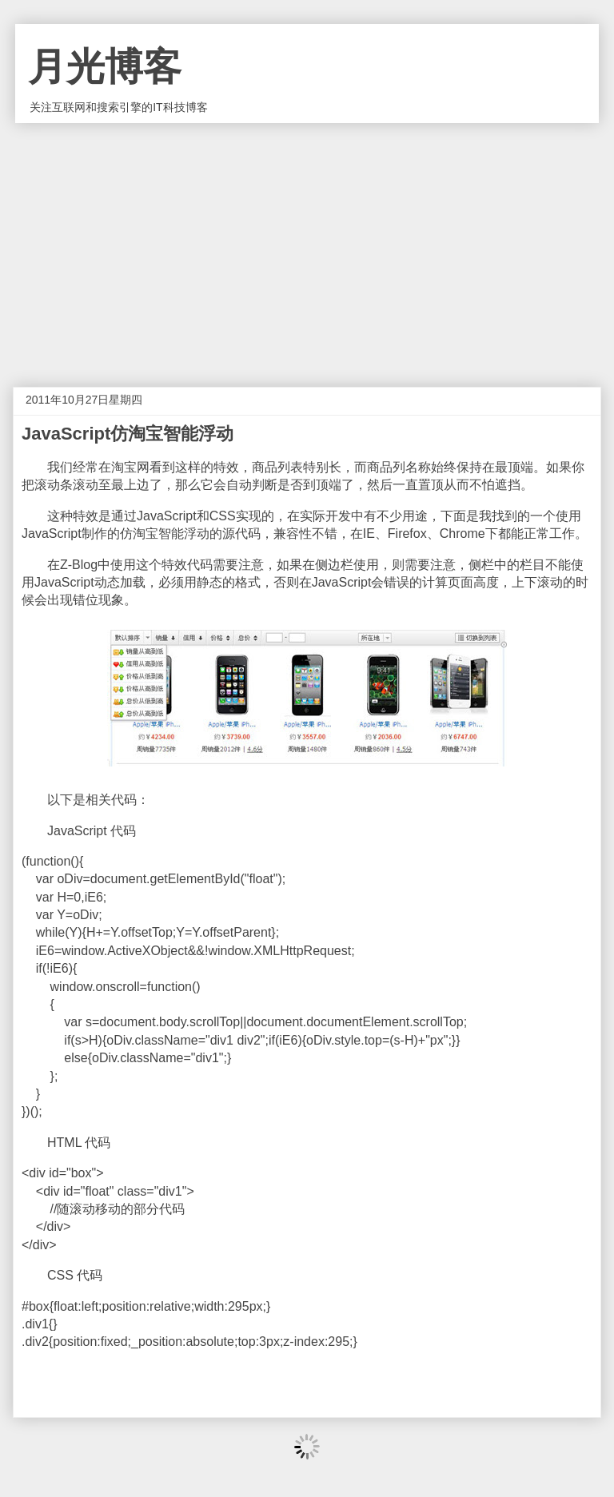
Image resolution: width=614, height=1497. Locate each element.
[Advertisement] (307, 243)
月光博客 (104, 67)
